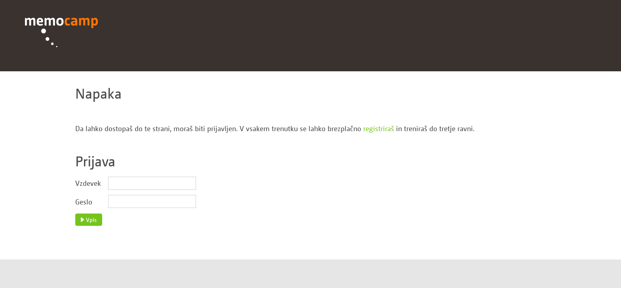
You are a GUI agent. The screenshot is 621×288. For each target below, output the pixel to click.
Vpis (88, 219)
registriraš (378, 128)
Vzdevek (88, 183)
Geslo (83, 201)
